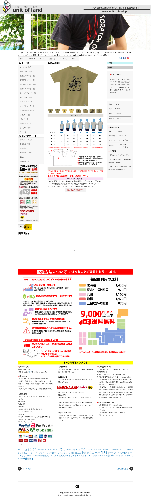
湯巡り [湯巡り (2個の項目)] (95, 456)
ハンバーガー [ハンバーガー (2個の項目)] (34, 453)
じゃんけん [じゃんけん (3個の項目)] (40, 450)
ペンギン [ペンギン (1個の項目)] (59, 453)
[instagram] (128, 58)
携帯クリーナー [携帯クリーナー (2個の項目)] (48, 456)
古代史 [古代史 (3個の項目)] (110, 453)
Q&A (21, 157)
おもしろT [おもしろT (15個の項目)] (30, 449)
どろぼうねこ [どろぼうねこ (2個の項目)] (54, 450)
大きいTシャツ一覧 (27, 110)
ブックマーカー (25, 128)
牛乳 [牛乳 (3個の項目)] (99, 456)
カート (74, 59)
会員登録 (23, 148)
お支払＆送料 (25, 144)
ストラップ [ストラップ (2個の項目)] (129, 450)
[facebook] (124, 58)
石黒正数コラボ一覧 (27, 80)
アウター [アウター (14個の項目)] (85, 449)
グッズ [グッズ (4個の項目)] (100, 450)
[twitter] (120, 58)
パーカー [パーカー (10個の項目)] (51, 453)
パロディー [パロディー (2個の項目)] (43, 453)
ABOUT (32, 59)
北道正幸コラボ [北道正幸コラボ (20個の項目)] (91, 452)
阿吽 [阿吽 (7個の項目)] (31, 458)
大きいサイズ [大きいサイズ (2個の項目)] (118, 453)
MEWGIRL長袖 (125, 469)
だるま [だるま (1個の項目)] (47, 449)
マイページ (63, 59)
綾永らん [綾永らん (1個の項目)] (123, 456)
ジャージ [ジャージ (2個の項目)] (106, 450)
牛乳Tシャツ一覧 (26, 102)
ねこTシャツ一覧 (26, 97)
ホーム (22, 59)
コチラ (30, 372)
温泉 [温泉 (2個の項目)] (80, 456)
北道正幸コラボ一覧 (27, 76)
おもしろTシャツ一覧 (28, 93)
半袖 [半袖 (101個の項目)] (104, 452)
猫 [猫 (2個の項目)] (104, 456)
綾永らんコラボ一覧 (27, 89)
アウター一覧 (25, 115)
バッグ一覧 (24, 119)
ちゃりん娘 (24, 469)
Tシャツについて (26, 153)
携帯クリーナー (25, 123)
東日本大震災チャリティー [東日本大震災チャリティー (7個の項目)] (66, 455)
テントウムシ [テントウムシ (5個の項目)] (23, 453)
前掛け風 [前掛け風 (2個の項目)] (74, 453)
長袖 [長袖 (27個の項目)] (26, 458)
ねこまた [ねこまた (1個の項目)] (69, 449)
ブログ (41, 59)
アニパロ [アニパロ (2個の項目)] (94, 450)
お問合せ (52, 59)
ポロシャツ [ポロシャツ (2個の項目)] (66, 453)
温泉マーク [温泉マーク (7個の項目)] (87, 455)
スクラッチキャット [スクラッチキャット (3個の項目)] (117, 450)
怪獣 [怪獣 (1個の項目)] (41, 456)
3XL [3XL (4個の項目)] (23, 450)
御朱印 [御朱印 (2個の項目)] (37, 456)
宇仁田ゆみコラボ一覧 (28, 84)
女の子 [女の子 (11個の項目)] (126, 453)
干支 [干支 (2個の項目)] (33, 456)
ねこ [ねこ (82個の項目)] (62, 449)
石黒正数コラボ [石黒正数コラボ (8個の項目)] (113, 455)
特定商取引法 (25, 161)
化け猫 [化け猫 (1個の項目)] (79, 453)
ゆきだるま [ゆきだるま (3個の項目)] (76, 450)
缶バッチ (23, 132)
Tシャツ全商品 (25, 67)
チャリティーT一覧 (27, 106)
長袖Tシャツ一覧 (26, 71)
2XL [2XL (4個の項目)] (19, 450)
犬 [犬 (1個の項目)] (102, 456)
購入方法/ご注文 (26, 140)
